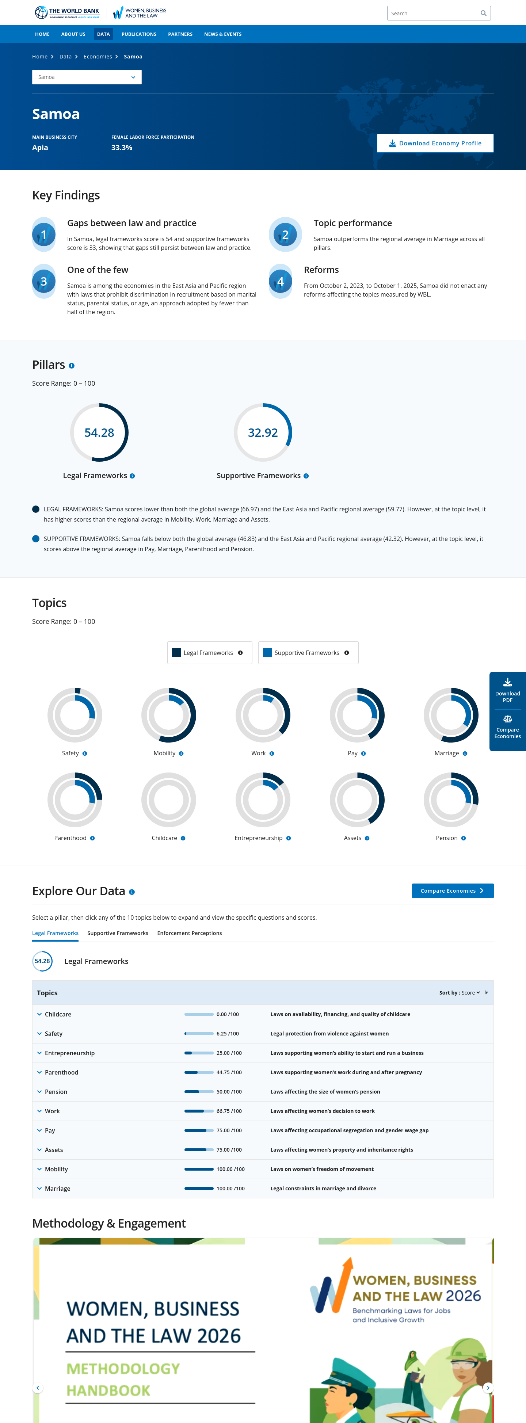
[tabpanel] (263, 1074)
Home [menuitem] (42, 34)
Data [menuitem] (103, 34)
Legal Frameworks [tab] (55, 933)
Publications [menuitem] (139, 34)
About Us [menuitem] (73, 34)
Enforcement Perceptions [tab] (189, 933)
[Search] (439, 13)
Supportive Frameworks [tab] (117, 933)
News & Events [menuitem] (222, 34)
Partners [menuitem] (180, 34)
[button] (87, 77)
